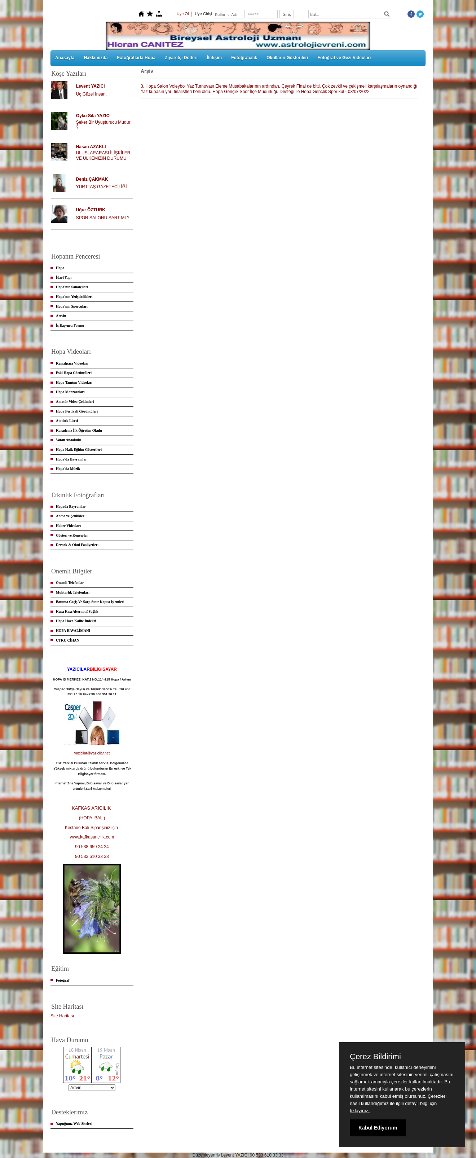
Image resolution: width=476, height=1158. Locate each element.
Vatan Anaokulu (68, 440)
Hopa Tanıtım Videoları (74, 382)
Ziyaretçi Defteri (181, 57)
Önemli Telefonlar (70, 583)
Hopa (60, 268)
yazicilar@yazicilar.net (92, 753)
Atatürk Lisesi (67, 421)
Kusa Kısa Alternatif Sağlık (77, 611)
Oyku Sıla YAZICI (93, 115)
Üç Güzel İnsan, (91, 94)
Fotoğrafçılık (244, 57)
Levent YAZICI (90, 86)
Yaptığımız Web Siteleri (74, 1124)
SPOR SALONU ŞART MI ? (102, 217)
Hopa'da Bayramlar (71, 459)
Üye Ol (183, 14)
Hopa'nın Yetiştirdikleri (74, 297)
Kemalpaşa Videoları (72, 363)
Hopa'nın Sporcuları (72, 306)
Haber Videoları (68, 526)
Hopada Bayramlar (71, 506)
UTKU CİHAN (67, 640)
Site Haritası (62, 1015)
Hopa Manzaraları (70, 392)
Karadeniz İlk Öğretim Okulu (79, 430)
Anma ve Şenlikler (70, 516)
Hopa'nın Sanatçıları (72, 287)
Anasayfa (64, 57)
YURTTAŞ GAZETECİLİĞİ (101, 186)
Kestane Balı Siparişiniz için (92, 827)
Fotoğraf (62, 980)
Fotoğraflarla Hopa (136, 57)
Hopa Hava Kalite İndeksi (76, 621)
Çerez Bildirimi (375, 1056)
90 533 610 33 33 (92, 856)
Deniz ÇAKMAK (92, 179)
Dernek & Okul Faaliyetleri (77, 545)
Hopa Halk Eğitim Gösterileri (79, 450)
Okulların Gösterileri (287, 57)
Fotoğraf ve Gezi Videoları (344, 57)
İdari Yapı (63, 277)
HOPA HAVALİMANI (73, 631)
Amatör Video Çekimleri (75, 402)
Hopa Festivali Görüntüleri (77, 411)
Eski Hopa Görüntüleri (74, 373)
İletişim (214, 57)
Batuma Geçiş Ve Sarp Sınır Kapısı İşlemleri (90, 602)
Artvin (61, 316)
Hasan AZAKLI (91, 146)
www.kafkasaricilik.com (92, 837)
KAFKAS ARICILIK (92, 808)
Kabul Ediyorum (377, 1128)
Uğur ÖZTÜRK (90, 209)
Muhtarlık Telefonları (72, 592)
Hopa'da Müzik (68, 469)
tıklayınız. (360, 1110)
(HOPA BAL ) (92, 817)
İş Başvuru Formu (70, 325)
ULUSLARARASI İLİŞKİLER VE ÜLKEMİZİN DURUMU (103, 155)
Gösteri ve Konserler (72, 535)
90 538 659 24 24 (92, 846)
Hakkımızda (95, 57)
